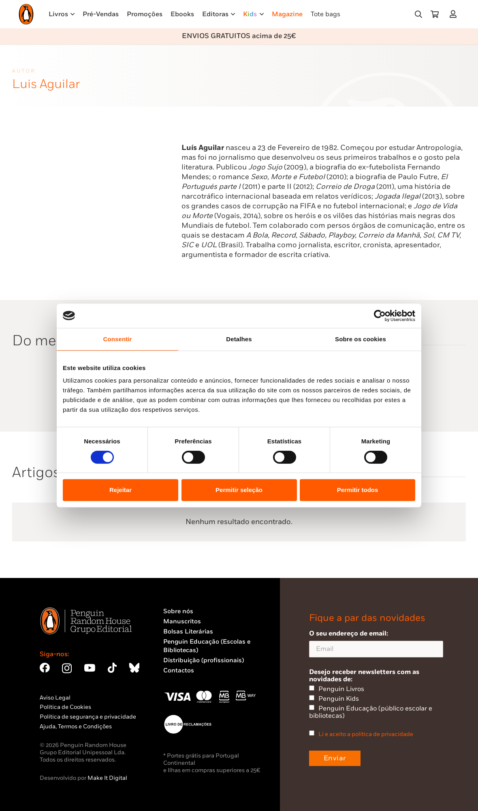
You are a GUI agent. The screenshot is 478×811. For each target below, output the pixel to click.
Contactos (178, 670)
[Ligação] (455, 14)
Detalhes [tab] (239, 339)
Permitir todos (357, 489)
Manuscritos (182, 621)
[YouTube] (89, 668)
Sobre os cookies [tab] (360, 339)
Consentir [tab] (117, 339)
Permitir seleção (239, 489)
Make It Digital (107, 778)
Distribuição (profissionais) (203, 660)
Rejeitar (120, 489)
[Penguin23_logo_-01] (26, 14)
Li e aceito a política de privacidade (365, 734)
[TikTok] (112, 668)
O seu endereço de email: (376, 643)
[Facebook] (45, 668)
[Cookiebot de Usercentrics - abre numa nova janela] (379, 316)
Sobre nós (178, 611)
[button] (418, 14)
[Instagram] (67, 668)
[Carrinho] (435, 14)
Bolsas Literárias (188, 632)
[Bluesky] (134, 668)
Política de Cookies (65, 707)
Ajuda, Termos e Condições (76, 726)
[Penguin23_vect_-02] (187, 724)
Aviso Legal (55, 697)
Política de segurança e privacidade (88, 716)
